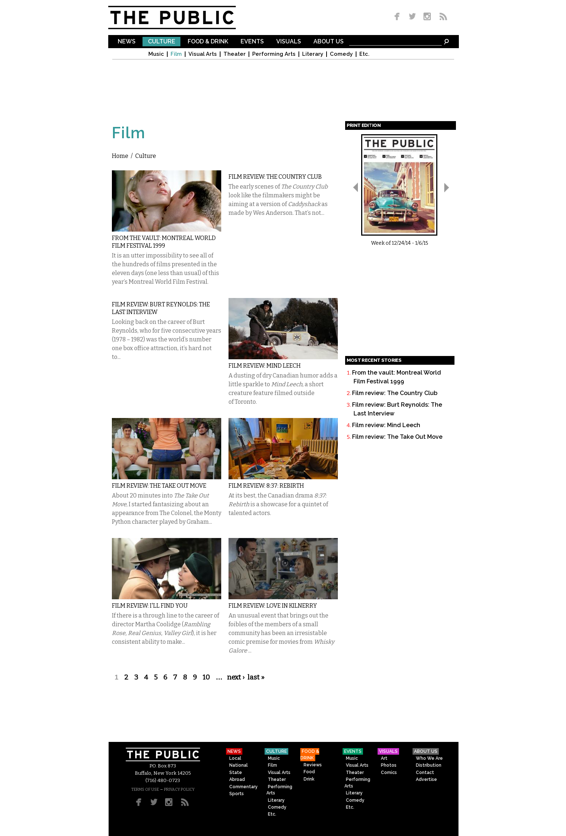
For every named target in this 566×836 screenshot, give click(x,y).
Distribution (428, 765)
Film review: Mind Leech (265, 365)
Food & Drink (208, 42)
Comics (389, 772)
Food (309, 771)
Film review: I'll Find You (150, 605)
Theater (234, 54)
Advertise (426, 779)
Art (384, 758)
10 (206, 677)
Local (235, 758)
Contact (425, 772)
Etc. (364, 54)
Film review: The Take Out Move (159, 485)
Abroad (237, 779)
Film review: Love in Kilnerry (273, 605)
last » (256, 677)
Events (252, 42)
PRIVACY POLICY (179, 789)
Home (120, 155)
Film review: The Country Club (275, 176)
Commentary (243, 786)
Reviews (313, 764)
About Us (328, 42)
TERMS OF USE (145, 789)
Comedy (341, 54)
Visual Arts (202, 54)
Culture (161, 42)
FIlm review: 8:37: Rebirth (266, 485)
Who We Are (429, 758)
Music (156, 54)
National (238, 765)
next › (236, 677)
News (127, 42)
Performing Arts (274, 54)
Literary (312, 54)
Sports (236, 793)
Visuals (288, 42)
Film (176, 54)
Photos (389, 765)
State (235, 772)
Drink (309, 779)
